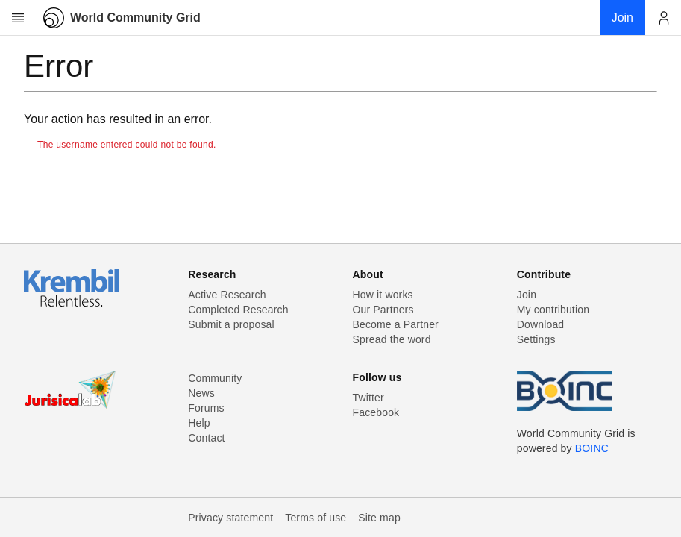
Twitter (368, 397)
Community (215, 378)
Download (541, 324)
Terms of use (315, 518)
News (201, 393)
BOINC (592, 448)
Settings (536, 339)
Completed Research (238, 309)
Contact (206, 438)
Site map (379, 518)
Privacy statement (230, 518)
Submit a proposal (231, 324)
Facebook (376, 412)
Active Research (227, 295)
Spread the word (392, 339)
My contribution (553, 309)
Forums (206, 408)
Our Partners (383, 309)
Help (199, 423)
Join (526, 295)
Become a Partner (396, 324)
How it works (383, 295)
